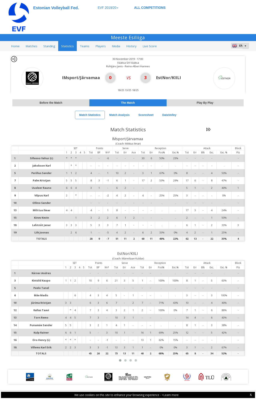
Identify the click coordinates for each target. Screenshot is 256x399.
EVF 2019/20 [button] (108, 7)
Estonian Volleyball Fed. (56, 8)
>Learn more (170, 395)
